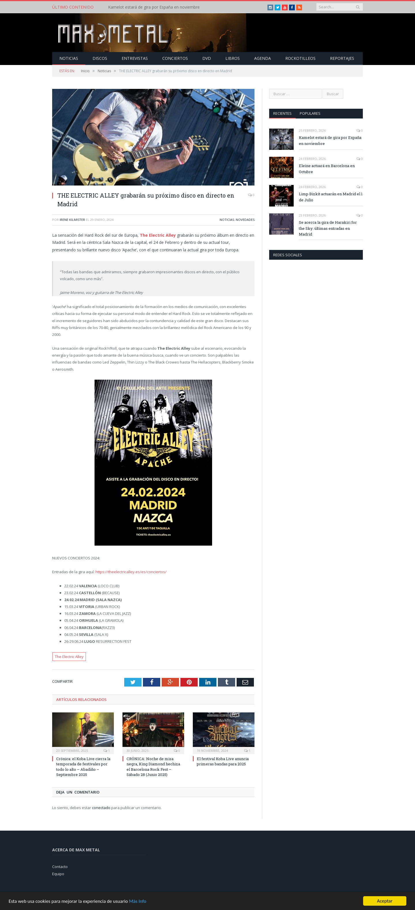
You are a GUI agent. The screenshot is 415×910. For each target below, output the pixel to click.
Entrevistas (135, 58)
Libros (232, 58)
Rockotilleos (300, 58)
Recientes (282, 113)
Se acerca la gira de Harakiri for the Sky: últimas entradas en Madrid (328, 228)
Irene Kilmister (72, 219)
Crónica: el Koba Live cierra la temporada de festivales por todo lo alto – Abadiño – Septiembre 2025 (83, 766)
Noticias (68, 58)
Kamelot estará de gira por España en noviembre (154, 7)
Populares (310, 113)
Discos (100, 58)
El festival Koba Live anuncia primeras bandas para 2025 (223, 761)
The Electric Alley (158, 235)
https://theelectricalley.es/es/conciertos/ (131, 571)
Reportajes (342, 58)
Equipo (58, 873)
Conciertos (175, 58)
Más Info (137, 901)
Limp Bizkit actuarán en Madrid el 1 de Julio (331, 196)
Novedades (245, 219)
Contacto (60, 866)
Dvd (206, 58)
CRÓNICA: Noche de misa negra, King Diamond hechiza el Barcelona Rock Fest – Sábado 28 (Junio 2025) (153, 766)
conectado (101, 807)
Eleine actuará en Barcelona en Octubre (327, 168)
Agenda (262, 58)
